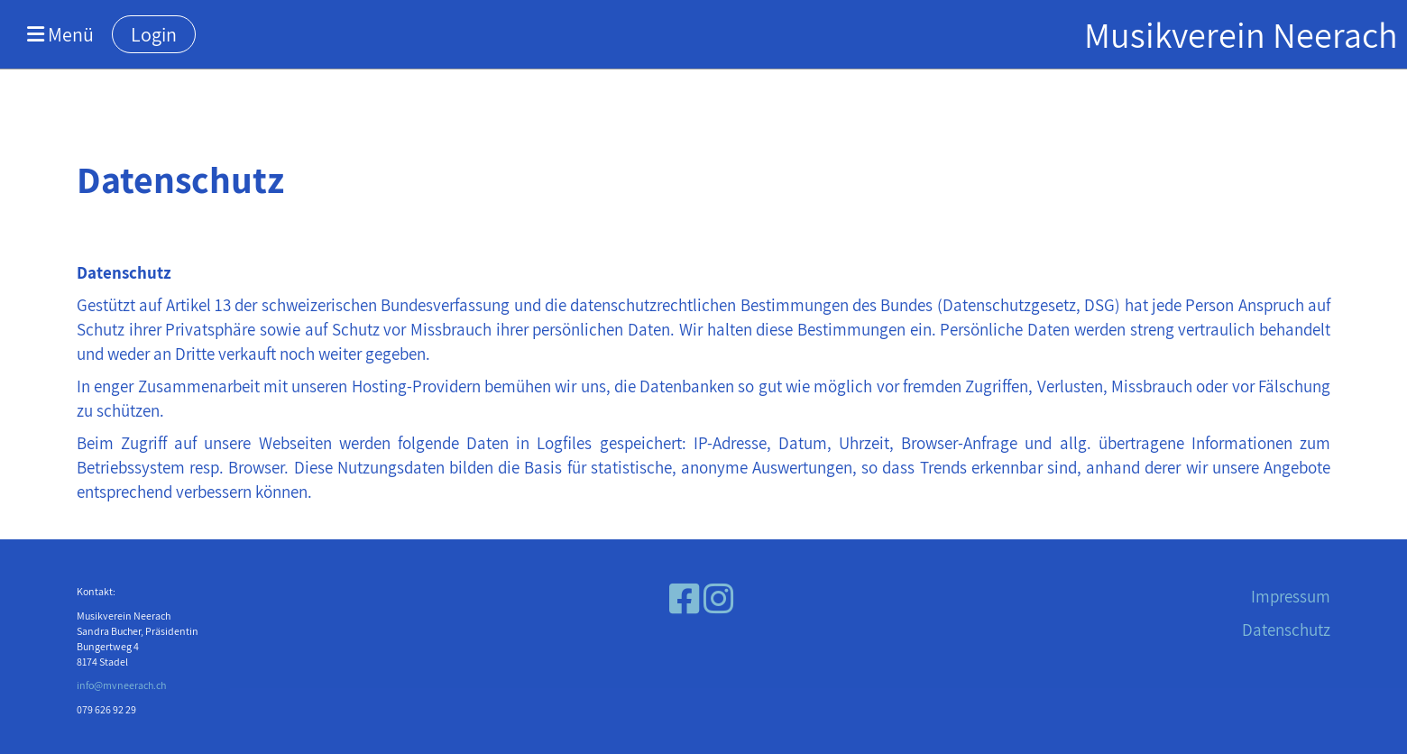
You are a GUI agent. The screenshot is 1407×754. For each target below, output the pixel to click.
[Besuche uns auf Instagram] (718, 598)
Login (154, 34)
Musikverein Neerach (1241, 34)
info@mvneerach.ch (121, 685)
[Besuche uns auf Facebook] (684, 598)
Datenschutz (1286, 629)
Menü (60, 34)
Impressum (1290, 596)
